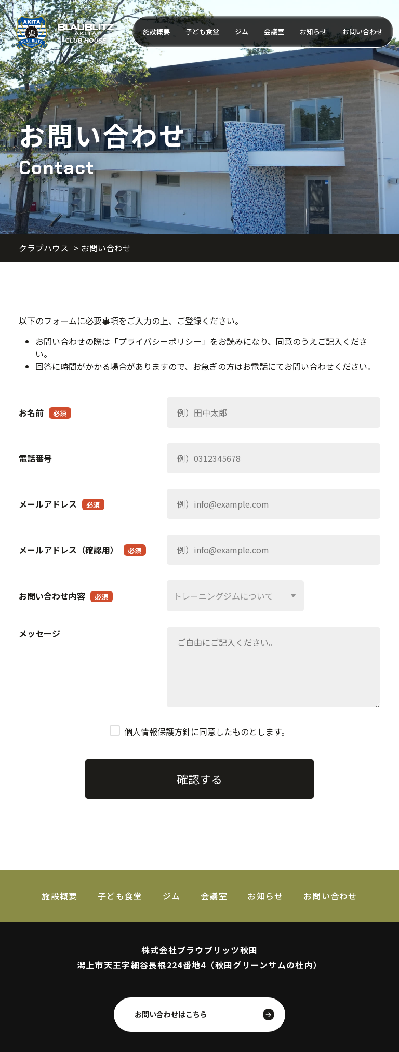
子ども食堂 (202, 31)
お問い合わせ (362, 31)
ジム (241, 31)
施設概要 (156, 31)
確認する (199, 777)
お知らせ (313, 31)
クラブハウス (44, 248)
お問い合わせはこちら (171, 1013)
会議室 (274, 31)
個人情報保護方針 (157, 731)
